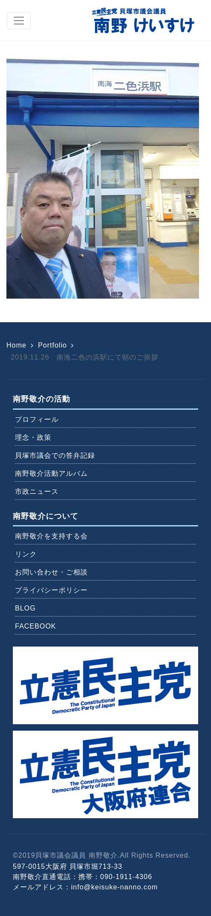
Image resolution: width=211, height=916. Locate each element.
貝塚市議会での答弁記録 (55, 455)
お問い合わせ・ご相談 (51, 572)
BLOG (25, 608)
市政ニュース (37, 491)
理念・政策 (33, 437)
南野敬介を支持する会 (51, 536)
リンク (26, 554)
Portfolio (52, 345)
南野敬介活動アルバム (51, 473)
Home (16, 345)
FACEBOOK (35, 626)
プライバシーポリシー (51, 590)
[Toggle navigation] (19, 20)
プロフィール (37, 419)
